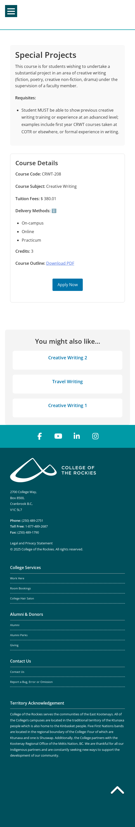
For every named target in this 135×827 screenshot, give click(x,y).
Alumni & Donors (26, 614)
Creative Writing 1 (67, 405)
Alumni (14, 625)
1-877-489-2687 (36, 526)
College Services (25, 567)
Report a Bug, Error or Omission (31, 682)
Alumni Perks (19, 635)
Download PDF (60, 263)
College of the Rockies (66, 14)
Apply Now (68, 284)
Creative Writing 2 (67, 358)
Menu (11, 11)
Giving (14, 645)
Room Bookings (20, 588)
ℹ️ (53, 210)
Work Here (17, 578)
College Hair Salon (22, 598)
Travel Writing (67, 381)
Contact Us (20, 661)
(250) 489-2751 (32, 520)
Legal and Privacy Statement (31, 543)
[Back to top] (117, 791)
